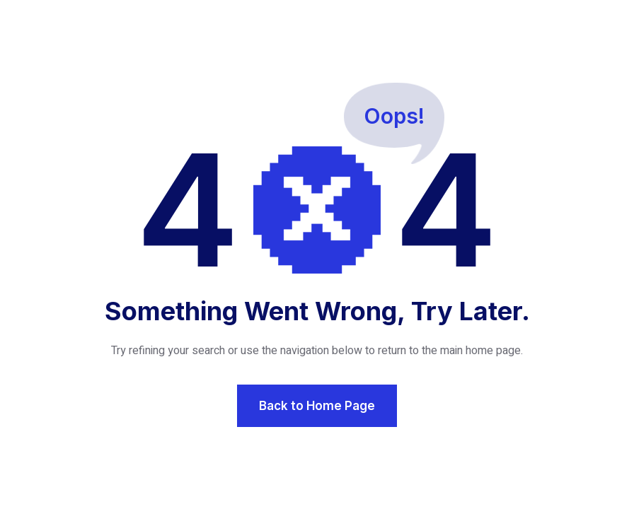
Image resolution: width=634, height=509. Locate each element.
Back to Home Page (317, 406)
